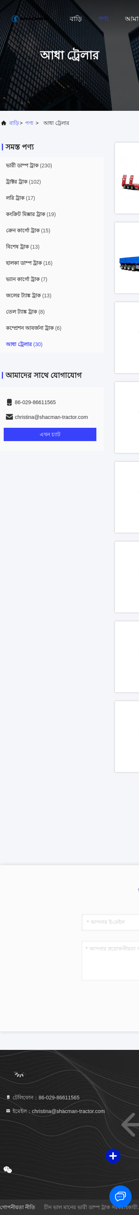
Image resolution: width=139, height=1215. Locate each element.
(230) (29, 165)
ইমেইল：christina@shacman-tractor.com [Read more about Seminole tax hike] (55, 1111)
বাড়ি (76, 19)
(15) (28, 230)
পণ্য (103, 19)
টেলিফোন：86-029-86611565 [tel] (42, 1097)
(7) (26, 279)
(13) (23, 247)
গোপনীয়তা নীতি (17, 1207)
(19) (31, 214)
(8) (25, 312)
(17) (20, 198)
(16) (29, 263)
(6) (34, 328)
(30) (24, 344)
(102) (23, 182)
